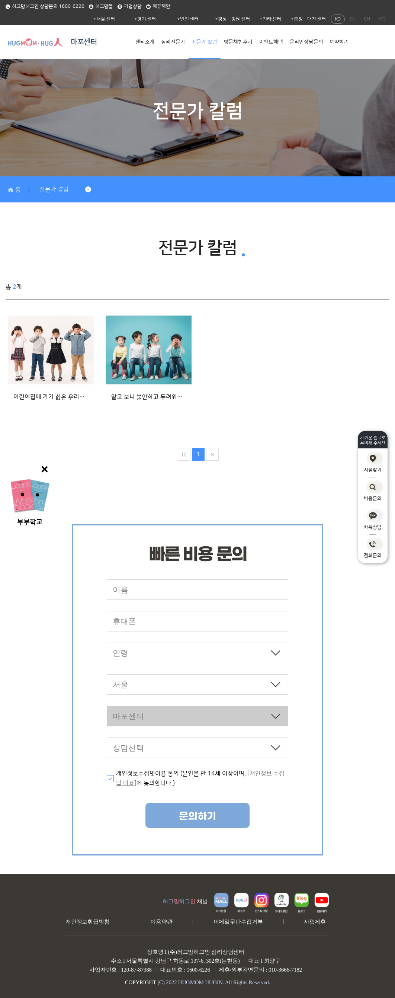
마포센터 (84, 42)
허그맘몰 (101, 6)
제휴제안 (158, 6)
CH (367, 19)
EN (352, 19)
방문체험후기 (238, 42)
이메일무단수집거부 (238, 922)
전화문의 (373, 548)
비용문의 (373, 491)
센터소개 (144, 42)
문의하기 (197, 816)
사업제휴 (315, 922)
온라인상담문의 (306, 42)
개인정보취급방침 (87, 922)
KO (338, 19)
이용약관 (161, 922)
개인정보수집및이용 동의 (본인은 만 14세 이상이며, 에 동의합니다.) (200, 778)
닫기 (44, 469)
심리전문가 (173, 42)
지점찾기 (373, 462)
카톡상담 (373, 519)
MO (382, 19)
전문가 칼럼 (204, 42)
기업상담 (130, 6)
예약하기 (339, 42)
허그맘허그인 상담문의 (45, 6)
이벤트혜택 (271, 42)
